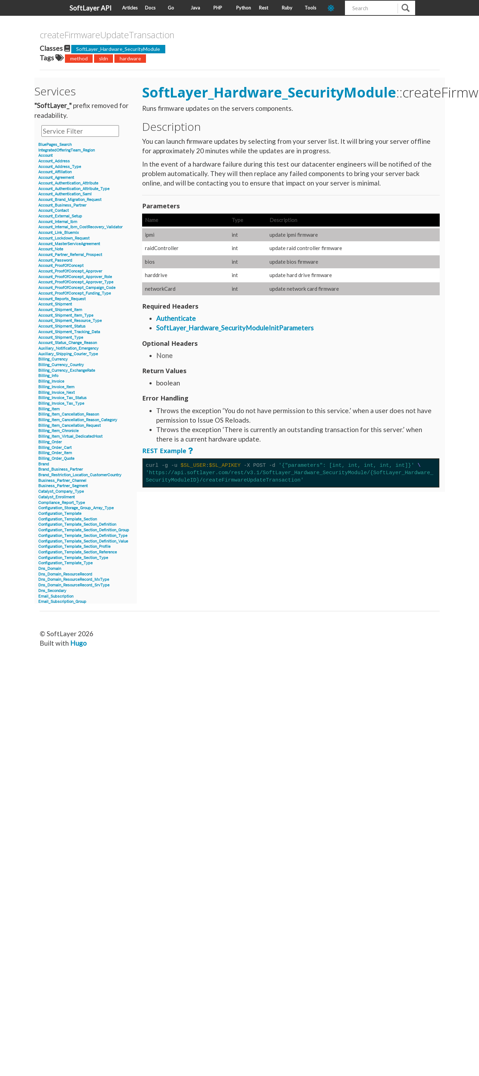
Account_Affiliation (55, 172)
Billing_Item (49, 409)
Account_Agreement (56, 177)
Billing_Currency (53, 359)
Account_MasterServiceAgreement (69, 244)
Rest (263, 8)
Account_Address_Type (59, 166)
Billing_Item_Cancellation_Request (69, 425)
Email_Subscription (55, 596)
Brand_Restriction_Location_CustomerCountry (79, 475)
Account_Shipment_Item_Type (65, 315)
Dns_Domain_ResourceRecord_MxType (73, 579)
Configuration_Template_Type (65, 563)
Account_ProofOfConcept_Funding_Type (74, 293)
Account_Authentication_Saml (65, 194)
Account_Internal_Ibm (57, 222)
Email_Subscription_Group (62, 601)
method (79, 58)
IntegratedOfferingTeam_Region (66, 150)
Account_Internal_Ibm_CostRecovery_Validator (80, 227)
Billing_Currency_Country (61, 365)
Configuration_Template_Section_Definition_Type (82, 535)
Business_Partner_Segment (63, 486)
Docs (150, 8)
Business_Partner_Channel (62, 480)
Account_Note (50, 249)
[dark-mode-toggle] (333, 8)
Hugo (78, 643)
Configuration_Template (59, 513)
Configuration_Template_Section (67, 519)
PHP (217, 8)
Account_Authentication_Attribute (68, 183)
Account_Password (55, 260)
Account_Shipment (55, 304)
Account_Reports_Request (62, 299)
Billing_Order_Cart (55, 447)
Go (171, 8)
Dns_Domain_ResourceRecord (65, 574)
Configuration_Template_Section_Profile (74, 546)
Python (243, 8)
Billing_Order (50, 442)
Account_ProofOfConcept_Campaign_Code (76, 287)
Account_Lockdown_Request (63, 238)
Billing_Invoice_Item (56, 387)
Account (45, 155)
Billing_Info (48, 376)
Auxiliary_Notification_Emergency (68, 348)
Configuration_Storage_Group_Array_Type (76, 508)
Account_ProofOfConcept (61, 265)
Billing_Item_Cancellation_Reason (68, 414)
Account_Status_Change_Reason (67, 343)
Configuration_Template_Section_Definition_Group (83, 530)
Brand (43, 464)
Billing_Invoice (51, 381)
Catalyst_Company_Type (61, 491)
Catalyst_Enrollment (56, 497)
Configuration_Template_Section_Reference (77, 552)
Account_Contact (53, 210)
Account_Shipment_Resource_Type (70, 320)
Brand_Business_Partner (60, 469)
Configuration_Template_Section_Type (73, 558)
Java (195, 8)
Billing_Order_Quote (56, 458)
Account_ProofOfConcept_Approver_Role (75, 277)
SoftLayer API (90, 8)
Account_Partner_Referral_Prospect (70, 255)
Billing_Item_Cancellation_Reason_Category (77, 420)
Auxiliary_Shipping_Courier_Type (68, 354)
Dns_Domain (49, 568)
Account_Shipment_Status (62, 326)
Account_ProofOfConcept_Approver (70, 271)
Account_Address (54, 161)
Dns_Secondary (52, 591)
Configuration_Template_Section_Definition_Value (83, 541)
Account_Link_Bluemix (58, 232)
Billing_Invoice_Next (56, 392)
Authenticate (176, 318)
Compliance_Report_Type (61, 502)
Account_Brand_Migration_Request (69, 199)
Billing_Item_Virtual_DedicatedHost (70, 436)
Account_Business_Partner (62, 205)
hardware (130, 58)
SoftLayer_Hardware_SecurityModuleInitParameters (235, 328)
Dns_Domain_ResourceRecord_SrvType (73, 585)
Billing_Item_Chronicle (58, 431)
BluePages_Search (55, 144)
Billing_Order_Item (55, 453)
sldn (103, 58)
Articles (130, 8)
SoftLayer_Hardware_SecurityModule (118, 49)
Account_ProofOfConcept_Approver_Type (75, 282)
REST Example (164, 450)
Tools (310, 8)
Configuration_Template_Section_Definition (77, 524)
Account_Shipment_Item (60, 310)
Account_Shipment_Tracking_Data (69, 332)
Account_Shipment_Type (60, 337)
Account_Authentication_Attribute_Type (73, 189)
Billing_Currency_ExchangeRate (66, 370)
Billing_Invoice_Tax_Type (61, 403)
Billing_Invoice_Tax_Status (62, 398)
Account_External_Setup (60, 216)
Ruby (287, 8)
